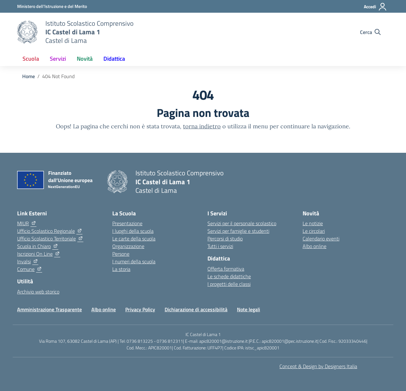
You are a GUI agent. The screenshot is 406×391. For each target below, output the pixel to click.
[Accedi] (375, 6)
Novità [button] (85, 58)
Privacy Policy (140, 309)
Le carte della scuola (133, 238)
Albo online (314, 246)
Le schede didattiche (229, 276)
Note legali (248, 309)
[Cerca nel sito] (370, 32)
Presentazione (127, 223)
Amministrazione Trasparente (49, 309)
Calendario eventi (321, 238)
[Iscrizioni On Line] (38, 254)
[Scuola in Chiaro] (37, 246)
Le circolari (314, 231)
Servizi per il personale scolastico (241, 223)
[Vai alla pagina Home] (28, 76)
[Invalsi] (27, 261)
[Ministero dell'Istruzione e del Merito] (52, 6)
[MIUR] (26, 223)
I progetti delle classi (229, 284)
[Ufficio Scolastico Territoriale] (50, 238)
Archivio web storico (38, 291)
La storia (121, 269)
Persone (120, 254)
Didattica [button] (114, 58)
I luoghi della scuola (133, 231)
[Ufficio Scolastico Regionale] (49, 231)
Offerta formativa (225, 269)
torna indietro (202, 126)
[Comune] (29, 269)
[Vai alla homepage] (27, 32)
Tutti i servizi (220, 246)
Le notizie (313, 223)
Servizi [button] (58, 58)
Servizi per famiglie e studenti (238, 231)
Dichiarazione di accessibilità (196, 309)
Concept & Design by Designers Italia (318, 366)
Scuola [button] (31, 58)
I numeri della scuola (133, 261)
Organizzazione (128, 246)
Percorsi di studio (225, 238)
